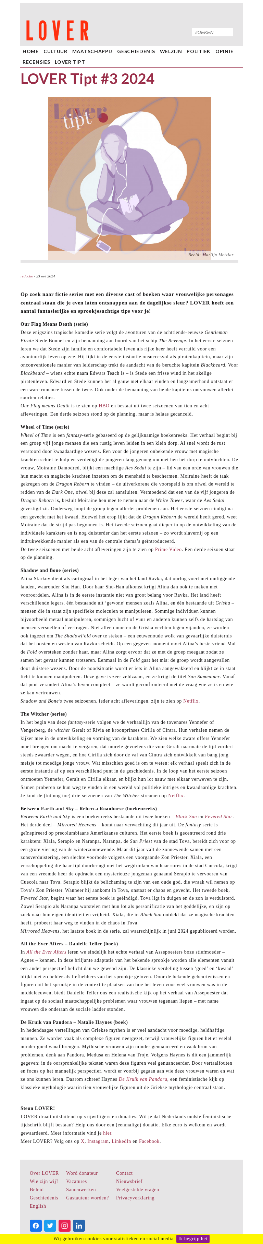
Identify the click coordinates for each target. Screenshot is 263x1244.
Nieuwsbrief (129, 1181)
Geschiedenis (136, 51)
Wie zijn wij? (44, 1181)
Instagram (98, 1141)
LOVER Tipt (70, 62)
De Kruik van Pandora (143, 1079)
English (38, 1206)
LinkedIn (121, 1141)
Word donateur (82, 1173)
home (31, 51)
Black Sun (186, 816)
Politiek (199, 51)
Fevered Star (219, 816)
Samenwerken (81, 1189)
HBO (104, 405)
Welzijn (171, 51)
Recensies (36, 62)
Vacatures (76, 1181)
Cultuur (55, 51)
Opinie (224, 51)
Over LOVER (44, 1173)
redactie (27, 276)
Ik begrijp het (193, 1238)
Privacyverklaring (135, 1197)
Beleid (37, 1189)
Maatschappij (92, 51)
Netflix (191, 701)
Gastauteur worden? (87, 1197)
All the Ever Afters (46, 952)
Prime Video (168, 549)
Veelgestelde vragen (137, 1189)
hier (107, 1133)
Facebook (149, 1141)
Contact (124, 1173)
